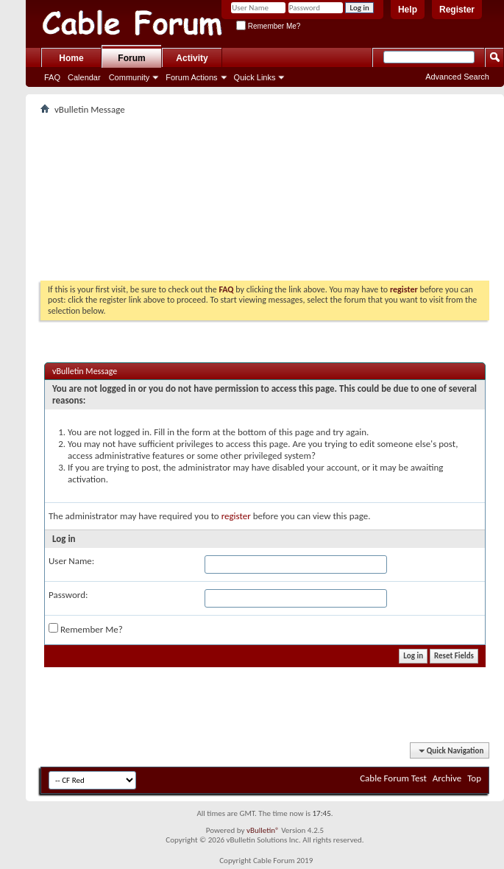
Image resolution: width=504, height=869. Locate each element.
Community (129, 77)
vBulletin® (263, 830)
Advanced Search (457, 76)
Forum (131, 58)
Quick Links (255, 77)
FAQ (52, 77)
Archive (447, 778)
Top (474, 778)
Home (71, 58)
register (236, 515)
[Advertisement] (264, 199)
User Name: (71, 560)
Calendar (84, 77)
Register (457, 9)
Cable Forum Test (393, 778)
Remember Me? (268, 26)
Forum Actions (191, 77)
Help (407, 9)
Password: (68, 594)
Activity (191, 58)
